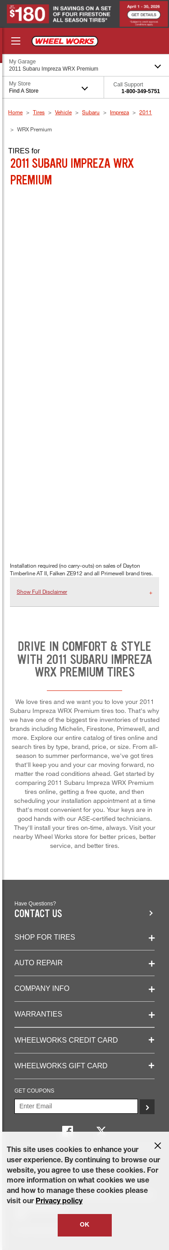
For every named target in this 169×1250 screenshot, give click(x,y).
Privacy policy (59, 1201)
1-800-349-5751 (141, 91)
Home (15, 112)
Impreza (119, 112)
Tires (39, 112)
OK (84, 1225)
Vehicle (63, 112)
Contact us (38, 913)
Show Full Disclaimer (42, 591)
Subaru (91, 112)
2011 (145, 112)
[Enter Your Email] (76, 1106)
